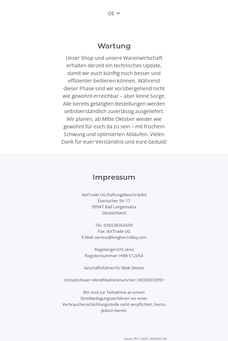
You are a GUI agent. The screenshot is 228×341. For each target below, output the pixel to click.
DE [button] (111, 13)
